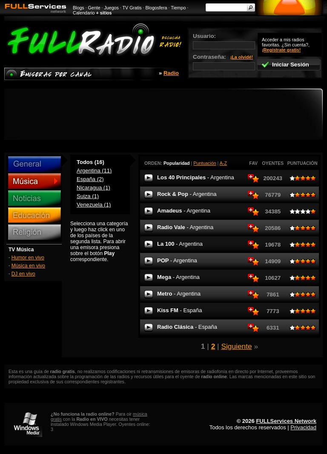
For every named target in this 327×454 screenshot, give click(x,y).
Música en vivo (28, 266)
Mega (178, 277)
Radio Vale (185, 227)
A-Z (223, 163)
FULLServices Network (286, 421)
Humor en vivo (27, 258)
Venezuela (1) (94, 204)
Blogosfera (156, 7)
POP (177, 260)
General (34, 164)
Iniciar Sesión (285, 64)
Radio (171, 73)
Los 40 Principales (195, 177)
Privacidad (303, 427)
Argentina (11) (94, 170)
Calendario (84, 12)
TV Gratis (132, 7)
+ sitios (104, 12)
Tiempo (178, 7)
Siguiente (236, 346)
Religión (34, 232)
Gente (94, 7)
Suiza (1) (88, 196)
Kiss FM (179, 310)
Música (34, 181)
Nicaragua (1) (93, 187)
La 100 (180, 244)
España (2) (90, 179)
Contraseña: (224, 62)
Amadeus (183, 210)
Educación (34, 215)
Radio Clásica (187, 327)
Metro (179, 293)
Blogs (78, 7)
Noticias (34, 198)
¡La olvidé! (241, 57)
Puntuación (204, 163)
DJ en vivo (23, 274)
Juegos (111, 7)
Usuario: (224, 41)
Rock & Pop (186, 194)
